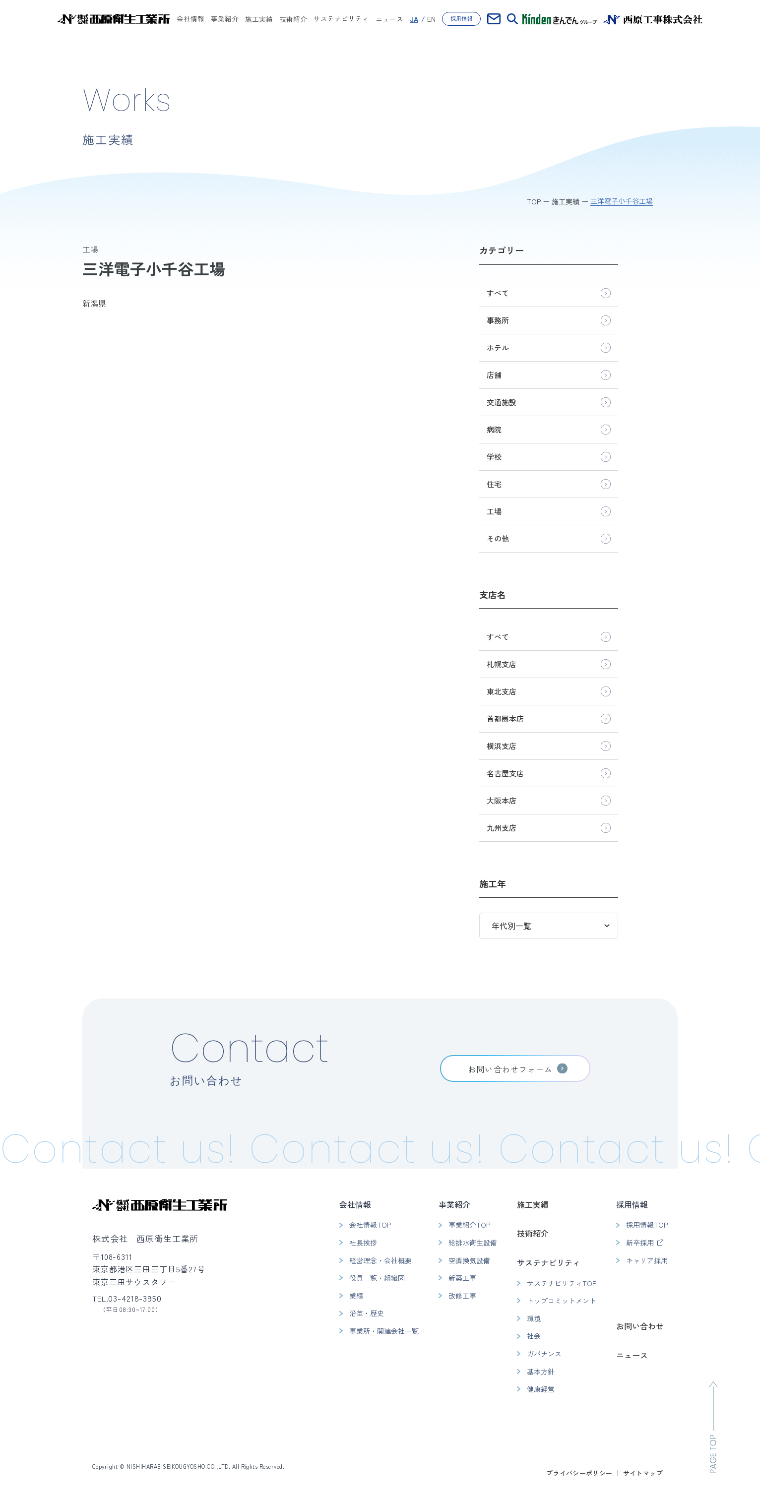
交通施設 (501, 402)
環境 (534, 1318)
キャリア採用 (647, 1260)
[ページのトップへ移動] (713, 1427)
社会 (534, 1336)
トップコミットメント (561, 1301)
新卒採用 (640, 1242)
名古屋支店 (505, 773)
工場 (494, 511)
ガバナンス (544, 1354)
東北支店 (501, 691)
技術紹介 (293, 19)
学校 (494, 456)
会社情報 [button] (190, 19)
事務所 (498, 320)
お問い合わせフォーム (510, 1069)
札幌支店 (501, 664)
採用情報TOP (647, 1225)
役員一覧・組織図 (377, 1278)
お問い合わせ (640, 1326)
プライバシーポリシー (579, 1473)
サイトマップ (643, 1473)
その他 (498, 538)
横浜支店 (501, 746)
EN (431, 19)
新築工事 (462, 1278)
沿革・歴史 (366, 1313)
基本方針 (541, 1371)
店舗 (494, 375)
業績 (356, 1296)
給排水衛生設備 (472, 1242)
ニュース (389, 19)
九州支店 (501, 827)
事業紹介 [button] (225, 19)
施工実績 (259, 19)
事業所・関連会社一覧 (384, 1331)
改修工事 (462, 1296)
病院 (494, 429)
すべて (498, 293)
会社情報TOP (370, 1225)
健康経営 (541, 1389)
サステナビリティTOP (561, 1283)
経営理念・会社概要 (380, 1260)
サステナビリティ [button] (341, 19)
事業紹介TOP (469, 1225)
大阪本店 (501, 800)
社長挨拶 (363, 1242)
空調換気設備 (469, 1260)
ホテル (498, 347)
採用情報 (461, 18)
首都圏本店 (505, 718)
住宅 (494, 484)
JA (414, 19)
